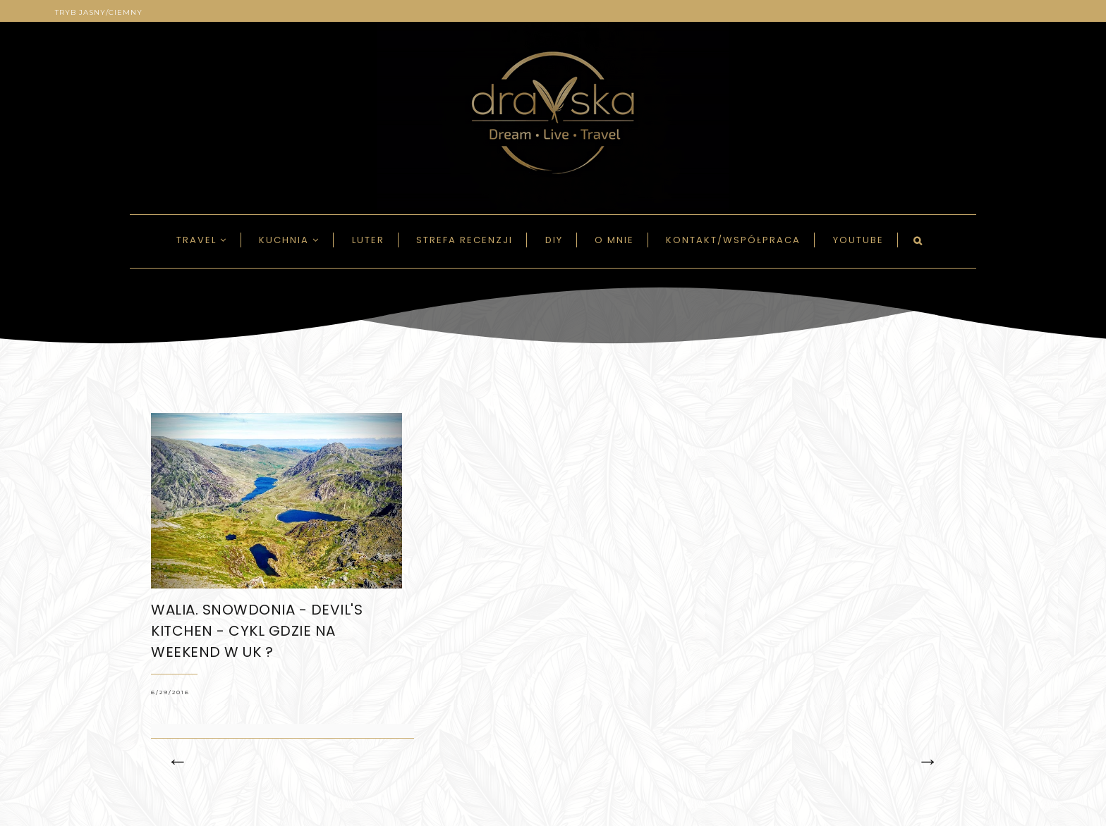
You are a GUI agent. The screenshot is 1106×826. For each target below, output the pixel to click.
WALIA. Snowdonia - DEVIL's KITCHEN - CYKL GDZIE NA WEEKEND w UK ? (257, 631)
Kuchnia (289, 240)
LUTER (368, 240)
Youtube (858, 240)
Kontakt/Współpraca (733, 240)
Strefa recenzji (464, 240)
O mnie (614, 240)
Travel (201, 240)
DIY (554, 240)
